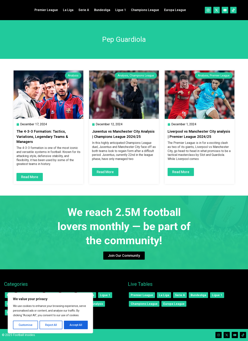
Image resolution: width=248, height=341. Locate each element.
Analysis (72, 75)
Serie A (82, 10)
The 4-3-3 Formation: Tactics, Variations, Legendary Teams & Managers (44, 136)
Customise (25, 324)
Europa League (174, 10)
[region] (50, 313)
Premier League (45, 10)
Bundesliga (101, 10)
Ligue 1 (119, 10)
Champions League (144, 10)
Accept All (76, 324)
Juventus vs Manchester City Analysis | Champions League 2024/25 (118, 136)
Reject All (51, 324)
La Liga (67, 10)
